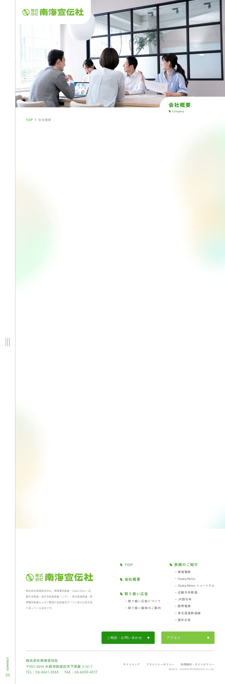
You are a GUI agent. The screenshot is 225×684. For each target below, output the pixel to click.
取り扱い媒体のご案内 (144, 608)
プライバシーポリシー (160, 664)
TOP (29, 120)
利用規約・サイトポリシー (198, 664)
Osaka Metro (186, 578)
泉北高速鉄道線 (189, 613)
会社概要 (133, 579)
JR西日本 (185, 599)
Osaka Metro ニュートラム (196, 585)
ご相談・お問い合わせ (124, 637)
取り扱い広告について (144, 601)
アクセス (174, 637)
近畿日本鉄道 (187, 592)
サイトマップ (131, 664)
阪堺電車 (184, 606)
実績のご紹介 (186, 564)
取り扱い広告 (137, 594)
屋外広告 (184, 619)
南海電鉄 (184, 571)
